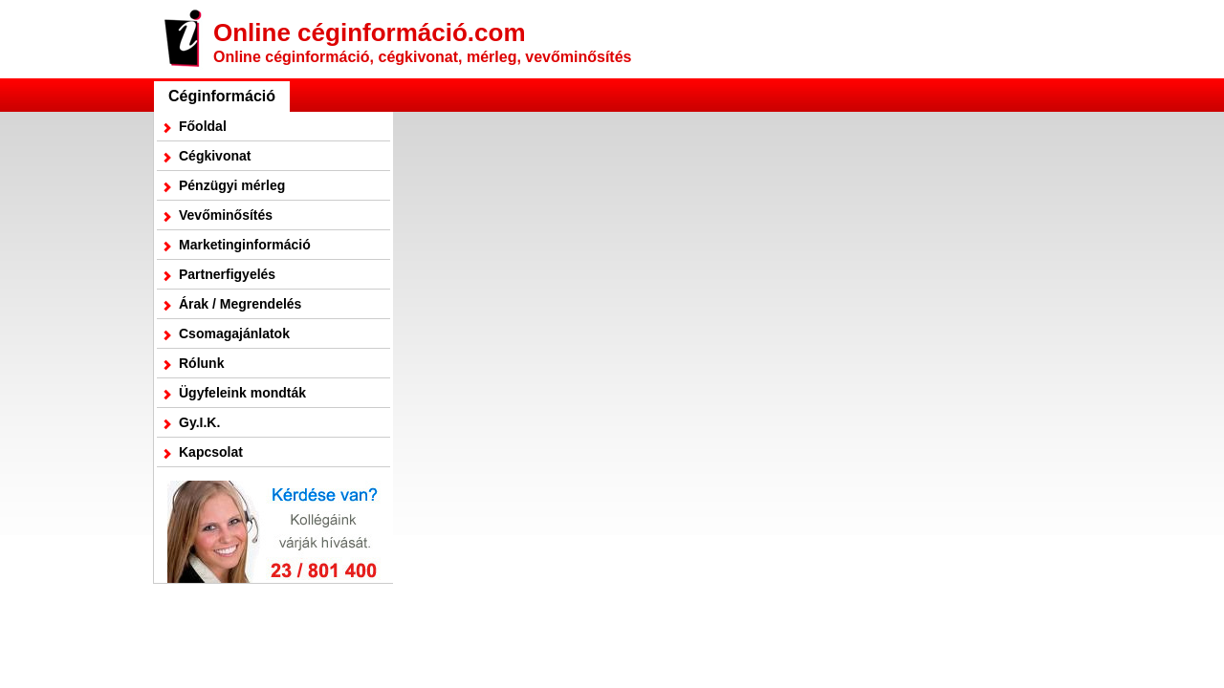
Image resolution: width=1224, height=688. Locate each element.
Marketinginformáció (245, 244)
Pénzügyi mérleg (232, 185)
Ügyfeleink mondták (242, 392)
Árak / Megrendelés (240, 304)
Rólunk (201, 363)
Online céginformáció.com (422, 41)
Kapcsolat (211, 452)
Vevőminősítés (226, 215)
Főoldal (203, 126)
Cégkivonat (215, 155)
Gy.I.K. (199, 422)
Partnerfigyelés (227, 274)
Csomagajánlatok (234, 333)
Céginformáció (221, 96)
